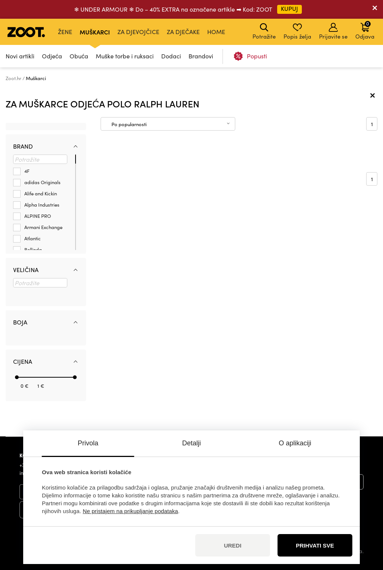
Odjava (364, 30)
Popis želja (297, 31)
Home (216, 32)
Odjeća (52, 56)
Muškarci (95, 32)
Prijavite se (333, 31)
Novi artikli (20, 56)
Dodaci (171, 56)
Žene (65, 32)
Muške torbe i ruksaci (125, 56)
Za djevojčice (138, 32)
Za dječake (183, 32)
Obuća (79, 56)
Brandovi (201, 56)
